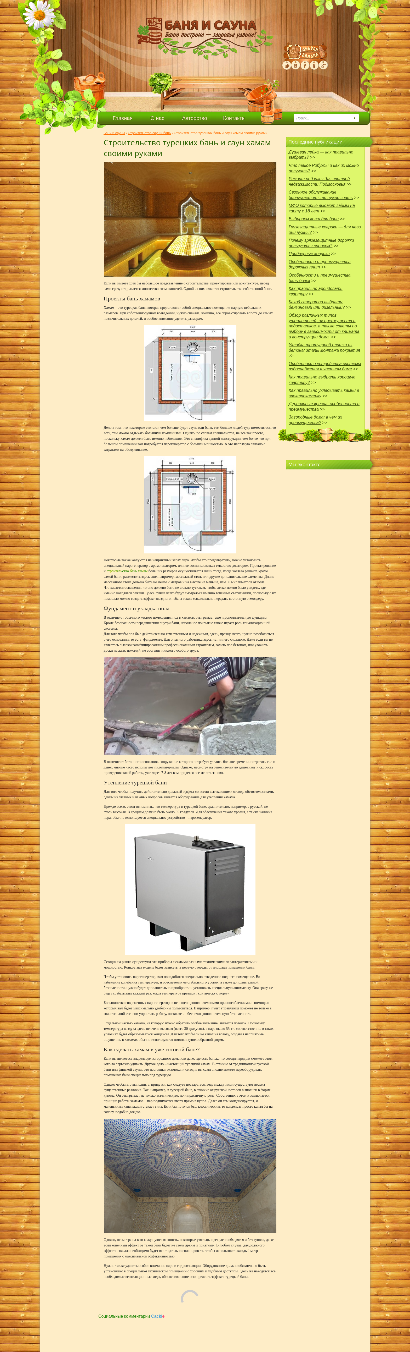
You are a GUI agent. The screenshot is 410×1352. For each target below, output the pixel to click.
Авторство (194, 118)
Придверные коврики (309, 253)
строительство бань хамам (127, 571)
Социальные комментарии (131, 1316)
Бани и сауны (114, 133)
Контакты (234, 118)
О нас (157, 118)
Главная (123, 118)
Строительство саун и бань (149, 133)
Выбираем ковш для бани (314, 219)
